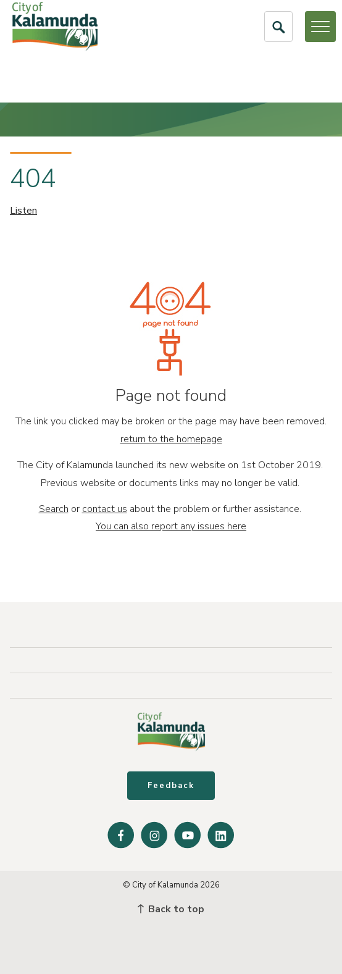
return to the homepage (171, 439)
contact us (104, 509)
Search (54, 509)
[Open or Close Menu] (320, 26)
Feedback (171, 785)
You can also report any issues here (171, 526)
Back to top (171, 909)
